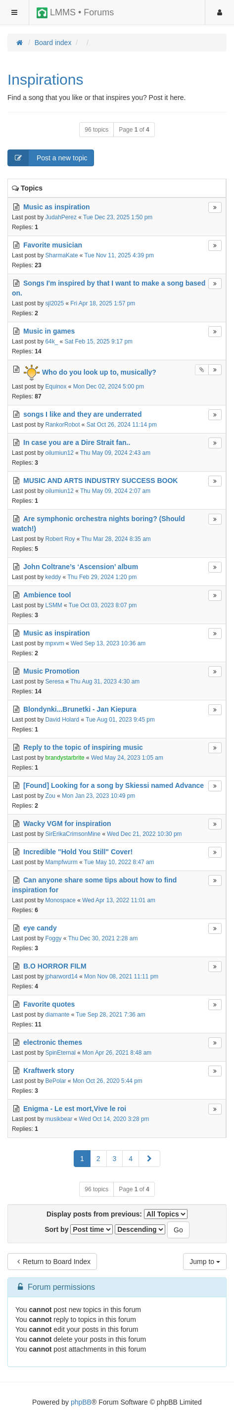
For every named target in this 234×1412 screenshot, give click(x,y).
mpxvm (54, 643)
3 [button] (115, 1159)
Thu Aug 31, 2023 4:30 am (105, 681)
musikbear (58, 1119)
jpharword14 (61, 976)
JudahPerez (60, 217)
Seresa (54, 681)
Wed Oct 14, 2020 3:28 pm (114, 1119)
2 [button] (98, 1159)
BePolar (55, 1080)
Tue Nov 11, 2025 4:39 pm (119, 255)
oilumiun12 (59, 452)
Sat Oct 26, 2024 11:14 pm (122, 424)
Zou (50, 795)
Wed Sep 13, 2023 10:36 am (108, 643)
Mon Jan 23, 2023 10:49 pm (98, 795)
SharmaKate (61, 255)
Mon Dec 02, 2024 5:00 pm (108, 386)
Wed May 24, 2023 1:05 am (127, 757)
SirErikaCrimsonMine (72, 833)
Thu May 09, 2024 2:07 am (115, 490)
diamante (57, 1014)
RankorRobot (62, 424)
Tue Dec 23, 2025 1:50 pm (117, 217)
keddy (53, 577)
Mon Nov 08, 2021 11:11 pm (121, 976)
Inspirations (45, 79)
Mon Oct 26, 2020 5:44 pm (107, 1080)
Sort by (79, 1229)
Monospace (60, 900)
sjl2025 (54, 303)
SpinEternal (60, 1052)
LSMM (53, 605)
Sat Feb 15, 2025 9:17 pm (98, 341)
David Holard (62, 719)
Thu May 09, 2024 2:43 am (115, 452)
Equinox (55, 386)
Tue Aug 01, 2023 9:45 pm (120, 719)
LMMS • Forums (75, 12)
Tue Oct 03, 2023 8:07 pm (103, 605)
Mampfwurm (61, 862)
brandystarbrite (64, 757)
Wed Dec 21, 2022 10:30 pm (144, 833)
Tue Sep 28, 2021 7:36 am (110, 1014)
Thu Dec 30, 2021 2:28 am (103, 938)
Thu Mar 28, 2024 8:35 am (116, 539)
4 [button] (131, 1159)
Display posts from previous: (117, 1214)
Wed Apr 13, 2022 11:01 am (118, 900)
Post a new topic (48, 158)
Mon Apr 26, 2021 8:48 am (116, 1052)
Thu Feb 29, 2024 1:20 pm (102, 577)
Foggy (53, 938)
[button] (149, 1158)
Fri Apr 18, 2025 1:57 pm (102, 303)
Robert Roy (60, 539)
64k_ (51, 341)
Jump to (204, 1262)
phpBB (81, 1402)
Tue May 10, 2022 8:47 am (119, 862)
